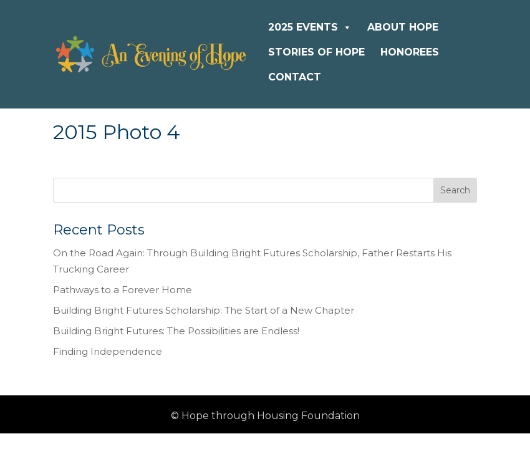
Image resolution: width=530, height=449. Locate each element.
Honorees (409, 52)
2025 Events (310, 27)
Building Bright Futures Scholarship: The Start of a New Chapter (203, 310)
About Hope (402, 27)
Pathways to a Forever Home (122, 290)
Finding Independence (107, 351)
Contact (294, 77)
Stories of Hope (316, 52)
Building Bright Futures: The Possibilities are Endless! (176, 331)
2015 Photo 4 (116, 132)
